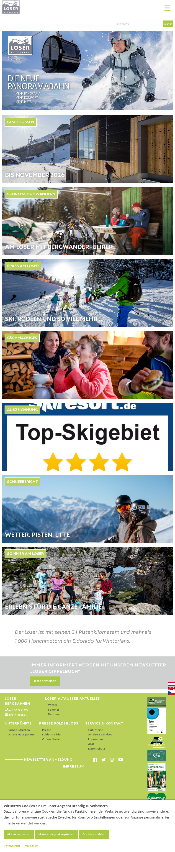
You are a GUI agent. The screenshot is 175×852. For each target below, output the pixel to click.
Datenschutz (96, 748)
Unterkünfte (18, 723)
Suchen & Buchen (19, 730)
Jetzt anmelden (45, 681)
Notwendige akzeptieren (56, 834)
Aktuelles (90, 698)
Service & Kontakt (104, 723)
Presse (46, 730)
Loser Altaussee (61, 698)
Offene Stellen (51, 739)
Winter (52, 705)
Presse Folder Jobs (58, 723)
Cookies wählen (93, 834)
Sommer (53, 709)
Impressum (95, 739)
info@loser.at (17, 714)
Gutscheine (95, 730)
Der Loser (54, 714)
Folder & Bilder (52, 734)
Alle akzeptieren (18, 834)
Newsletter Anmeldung (38, 759)
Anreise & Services (100, 734)
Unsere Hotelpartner (22, 734)
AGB (91, 743)
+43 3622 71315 (18, 710)
